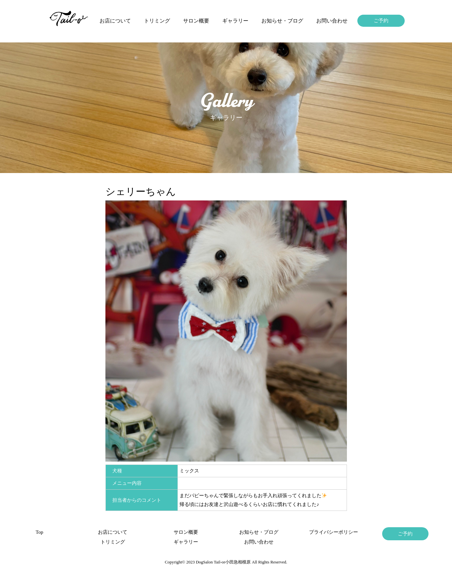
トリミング (157, 21)
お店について (115, 21)
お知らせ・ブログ (282, 21)
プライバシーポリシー (332, 532)
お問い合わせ (332, 21)
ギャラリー (235, 21)
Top (39, 532)
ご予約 (381, 20)
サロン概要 (196, 21)
